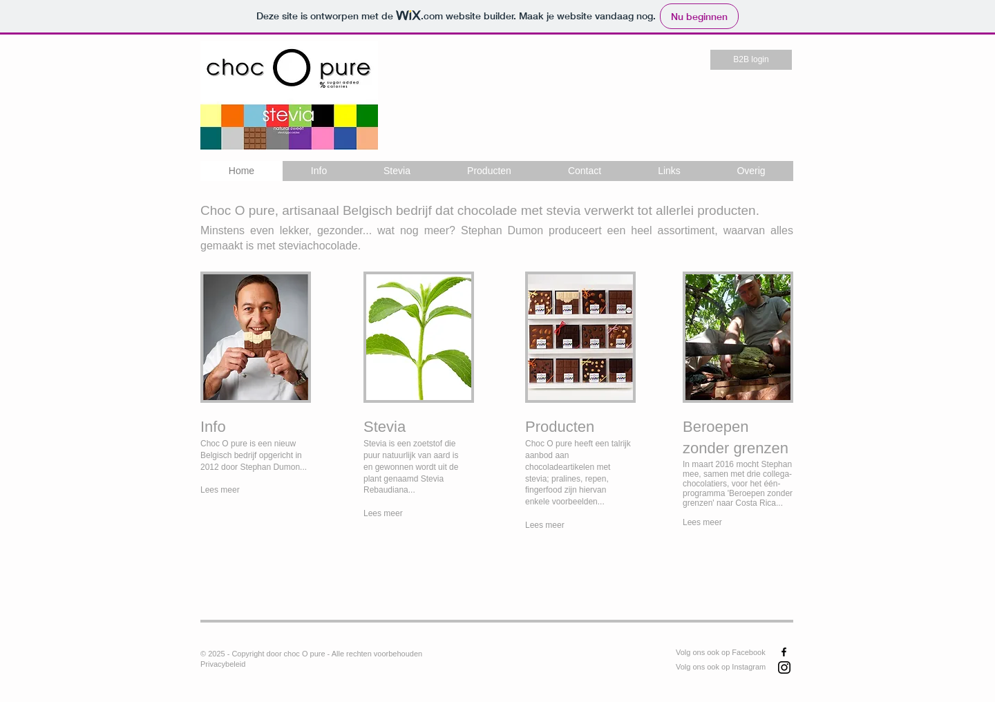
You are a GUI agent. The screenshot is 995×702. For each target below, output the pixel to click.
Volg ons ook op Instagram (721, 667)
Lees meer (702, 522)
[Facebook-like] (542, 661)
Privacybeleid (222, 664)
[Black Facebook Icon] (784, 652)
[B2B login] (751, 60)
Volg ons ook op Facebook (721, 652)
